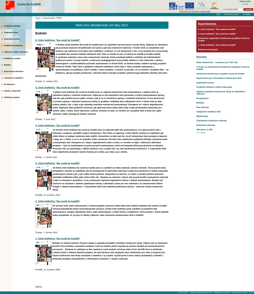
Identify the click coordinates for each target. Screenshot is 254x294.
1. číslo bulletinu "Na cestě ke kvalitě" (57, 238)
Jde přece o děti (204, 129)
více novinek (200, 132)
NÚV (218, 14)
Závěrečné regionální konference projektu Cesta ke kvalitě (223, 39)
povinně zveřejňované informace (201, 292)
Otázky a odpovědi (12, 91)
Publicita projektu (12, 97)
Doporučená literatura (13, 71)
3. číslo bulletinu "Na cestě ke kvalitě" (57, 163)
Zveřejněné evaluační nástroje (211, 120)
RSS (250, 292)
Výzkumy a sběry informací (16, 52)
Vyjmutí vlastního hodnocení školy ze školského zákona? (220, 92)
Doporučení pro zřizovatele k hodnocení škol (219, 78)
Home (38, 18)
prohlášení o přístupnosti (222, 292)
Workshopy (202, 116)
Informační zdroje (231, 14)
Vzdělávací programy (13, 45)
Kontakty (246, 14)
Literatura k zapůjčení (13, 78)
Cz (243, 4)
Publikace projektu (12, 58)
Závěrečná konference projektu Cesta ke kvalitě (220, 73)
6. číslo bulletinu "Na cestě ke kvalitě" (57, 40)
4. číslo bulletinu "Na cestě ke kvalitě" (57, 125)
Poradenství (9, 84)
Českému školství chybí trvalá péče (214, 87)
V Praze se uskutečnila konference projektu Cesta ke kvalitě (222, 68)
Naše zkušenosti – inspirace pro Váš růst (217, 62)
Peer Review (202, 107)
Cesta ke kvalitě (29, 4)
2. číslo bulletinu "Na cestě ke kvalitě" (57, 201)
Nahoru (38, 286)
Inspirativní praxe (11, 39)
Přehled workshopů (208, 49)
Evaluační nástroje (12, 26)
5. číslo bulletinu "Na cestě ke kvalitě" (57, 87)
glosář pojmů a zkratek (239, 292)
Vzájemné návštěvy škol (208, 111)
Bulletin (7, 65)
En (247, 4)
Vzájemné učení (11, 32)
